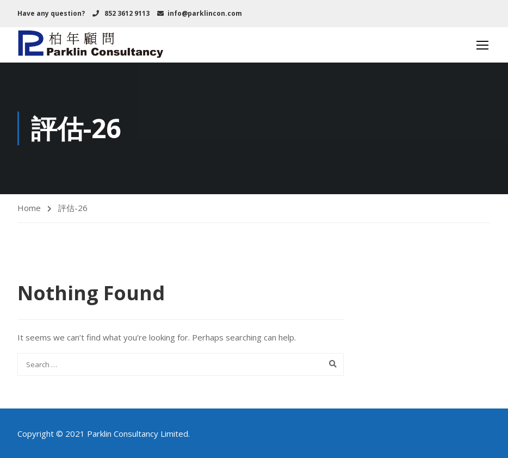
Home (29, 207)
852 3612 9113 (126, 13)
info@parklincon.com (205, 13)
